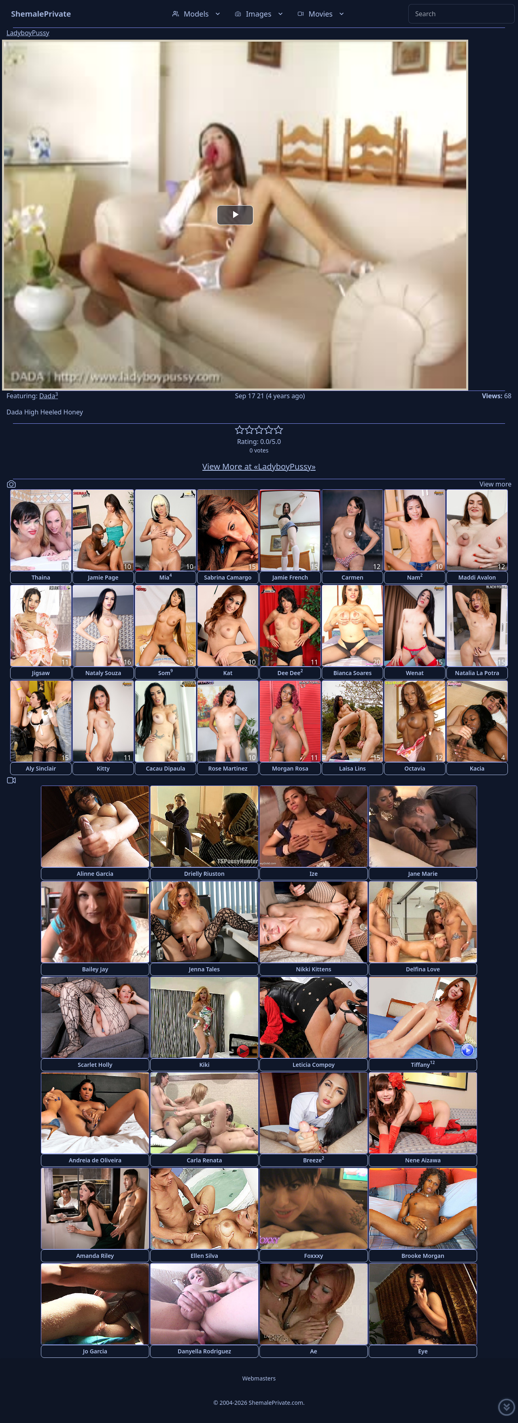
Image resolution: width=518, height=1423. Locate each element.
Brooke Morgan (422, 1255)
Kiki (204, 1064)
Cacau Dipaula (165, 768)
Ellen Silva (204, 1255)
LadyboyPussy (27, 32)
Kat (228, 673)
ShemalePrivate (41, 13)
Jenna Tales (204, 969)
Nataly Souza (103, 673)
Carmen (352, 577)
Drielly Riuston (204, 873)
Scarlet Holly (95, 1064)
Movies (321, 14)
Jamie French (290, 577)
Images (259, 14)
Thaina (41, 577)
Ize (314, 873)
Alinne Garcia (95, 873)
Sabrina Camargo (228, 577)
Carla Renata (204, 1160)
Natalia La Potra (477, 673)
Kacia (477, 768)
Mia (165, 576)
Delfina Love (423, 969)
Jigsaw (41, 673)
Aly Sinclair (41, 768)
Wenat (415, 673)
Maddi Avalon (477, 577)
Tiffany (423, 1064)
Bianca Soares (352, 673)
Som (165, 672)
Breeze (313, 1159)
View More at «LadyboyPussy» (259, 466)
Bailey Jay (95, 969)
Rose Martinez (227, 768)
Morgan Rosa (290, 768)
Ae (313, 1351)
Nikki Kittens (313, 969)
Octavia (414, 768)
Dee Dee (290, 672)
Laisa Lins (352, 768)
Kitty (103, 768)
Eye (423, 1351)
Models (197, 14)
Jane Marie (423, 873)
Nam (415, 576)
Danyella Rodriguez (204, 1351)
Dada (48, 395)
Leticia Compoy (314, 1064)
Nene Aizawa (423, 1160)
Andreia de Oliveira (95, 1160)
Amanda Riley (95, 1255)
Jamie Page (103, 577)
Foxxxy (313, 1255)
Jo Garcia (95, 1351)
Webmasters (259, 1378)
